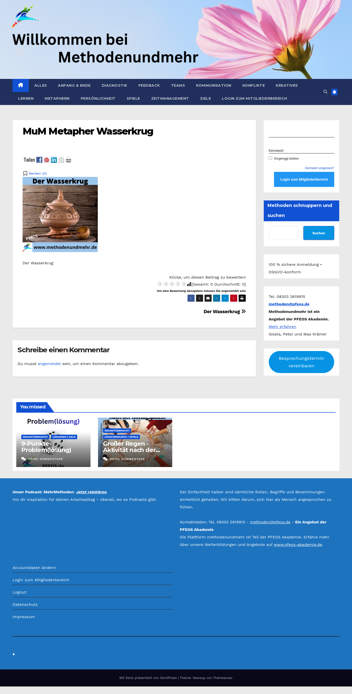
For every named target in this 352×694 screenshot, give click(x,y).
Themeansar (223, 678)
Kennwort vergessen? (319, 168)
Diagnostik (114, 85)
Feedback (149, 85)
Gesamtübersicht (35, 436)
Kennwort (276, 151)
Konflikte (253, 85)
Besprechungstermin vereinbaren (301, 362)
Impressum (24, 616)
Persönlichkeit (98, 98)
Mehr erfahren (282, 326)
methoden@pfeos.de (270, 522)
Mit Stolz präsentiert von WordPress (148, 678)
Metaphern (57, 98)
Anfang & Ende (74, 85)
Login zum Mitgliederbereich (254, 98)
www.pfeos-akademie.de (298, 544)
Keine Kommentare (45, 459)
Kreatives (287, 85)
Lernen (26, 98)
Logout (19, 592)
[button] (325, 91)
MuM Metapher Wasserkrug (88, 131)
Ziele (205, 98)
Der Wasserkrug (225, 311)
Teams (178, 85)
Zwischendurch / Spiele (121, 436)
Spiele (133, 98)
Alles (40, 85)
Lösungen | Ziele (64, 436)
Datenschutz (25, 604)
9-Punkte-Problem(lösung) (46, 446)
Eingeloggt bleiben (284, 158)
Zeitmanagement (170, 98)
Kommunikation (213, 85)
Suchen (318, 233)
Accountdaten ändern (34, 567)
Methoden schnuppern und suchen (300, 210)
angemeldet (49, 363)
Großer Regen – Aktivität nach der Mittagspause (129, 450)
